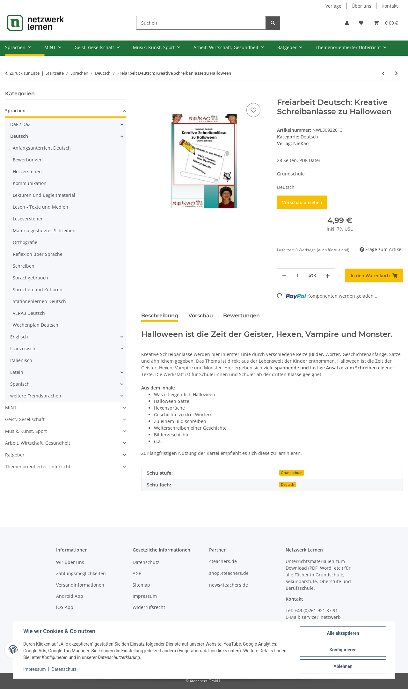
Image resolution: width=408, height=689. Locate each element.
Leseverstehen (28, 219)
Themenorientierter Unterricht (37, 466)
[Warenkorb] (385, 23)
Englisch (19, 337)
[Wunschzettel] (361, 23)
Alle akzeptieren (343, 633)
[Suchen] (201, 23)
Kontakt (390, 6)
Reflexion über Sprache (37, 254)
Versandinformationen (80, 585)
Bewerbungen (28, 160)
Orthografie (25, 242)
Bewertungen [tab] (241, 316)
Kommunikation (30, 183)
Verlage (333, 6)
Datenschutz (64, 669)
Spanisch (20, 384)
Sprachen (15, 110)
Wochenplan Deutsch (35, 325)
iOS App (64, 607)
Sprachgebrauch (30, 278)
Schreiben (23, 266)
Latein (16, 372)
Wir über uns (70, 562)
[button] (347, 23)
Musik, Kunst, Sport (26, 431)
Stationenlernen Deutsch (39, 301)
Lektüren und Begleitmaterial (44, 195)
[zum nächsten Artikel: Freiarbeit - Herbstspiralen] (396, 73)
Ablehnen (342, 666)
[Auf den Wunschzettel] (253, 110)
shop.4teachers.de (229, 573)
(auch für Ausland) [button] (333, 250)
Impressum (34, 669)
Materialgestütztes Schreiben (44, 230)
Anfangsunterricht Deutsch (42, 148)
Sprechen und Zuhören (37, 289)
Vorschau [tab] (200, 316)
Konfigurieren (342, 649)
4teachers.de (223, 561)
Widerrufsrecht (149, 607)
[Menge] (297, 275)
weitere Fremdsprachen (35, 396)
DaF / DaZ (20, 124)
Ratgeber (15, 455)
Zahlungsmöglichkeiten (81, 573)
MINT (11, 407)
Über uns (361, 6)
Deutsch (309, 137)
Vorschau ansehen (302, 202)
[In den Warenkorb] (146, 94)
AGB (137, 573)
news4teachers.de (228, 585)
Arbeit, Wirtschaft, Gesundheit (37, 443)
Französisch (22, 348)
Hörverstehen (27, 171)
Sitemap (141, 585)
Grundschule (291, 472)
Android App (69, 596)
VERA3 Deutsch (29, 313)
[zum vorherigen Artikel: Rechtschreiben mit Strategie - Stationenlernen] (383, 73)
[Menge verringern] (284, 275)
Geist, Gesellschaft (25, 419)
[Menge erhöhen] (328, 275)
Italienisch (21, 360)
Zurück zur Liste (25, 73)
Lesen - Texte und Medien (40, 207)
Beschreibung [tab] (159, 316)
